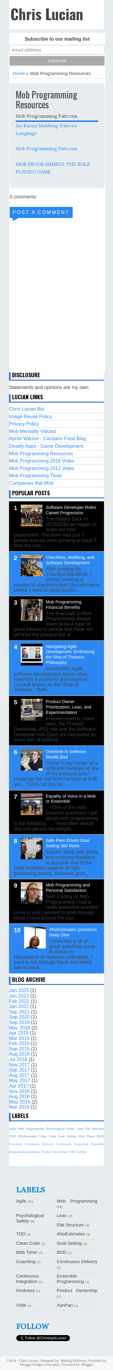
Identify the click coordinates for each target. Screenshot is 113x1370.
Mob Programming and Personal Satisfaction (68, 888)
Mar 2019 (19, 1038)
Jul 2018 (18, 1059)
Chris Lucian (47, 13)
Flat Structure (94, 1128)
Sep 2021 (19, 1011)
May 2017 (19, 1080)
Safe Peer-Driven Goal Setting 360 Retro (67, 843)
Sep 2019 (19, 1022)
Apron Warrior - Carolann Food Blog (47, 438)
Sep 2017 (19, 1070)
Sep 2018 (19, 1048)
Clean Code (47, 1136)
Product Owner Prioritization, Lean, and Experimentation (68, 707)
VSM (71, 1152)
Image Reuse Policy (30, 416)
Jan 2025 (19, 990)
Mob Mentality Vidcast (32, 431)
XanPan (81, 1152)
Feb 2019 (19, 1043)
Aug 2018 (19, 1054)
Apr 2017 (19, 1085)
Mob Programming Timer (35, 475)
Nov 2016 (19, 1091)
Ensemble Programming (70, 1278)
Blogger (87, 1364)
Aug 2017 (19, 1075)
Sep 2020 (19, 1017)
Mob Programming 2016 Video (41, 460)
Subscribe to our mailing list (57, 39)
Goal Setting (67, 1136)
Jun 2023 (19, 995)
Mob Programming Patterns (46, 148)
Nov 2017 (19, 1064)
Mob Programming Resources (41, 453)
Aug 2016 (19, 1096)
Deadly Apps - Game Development (46, 446)
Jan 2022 (19, 1006)
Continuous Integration (72, 1144)
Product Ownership (54, 1152)
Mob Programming (31, 1128)
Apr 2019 (19, 1032)
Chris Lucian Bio (26, 409)
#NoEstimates (27, 1136)
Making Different (73, 1361)
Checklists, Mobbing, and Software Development (70, 560)
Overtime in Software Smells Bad (66, 754)
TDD (12, 1136)
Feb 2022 (19, 1001)
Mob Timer (86, 1136)
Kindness (34, 1152)
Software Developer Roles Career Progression (71, 510)
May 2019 (19, 1027)
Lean (80, 1128)
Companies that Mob (31, 483)
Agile (12, 1128)
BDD (100, 1136)
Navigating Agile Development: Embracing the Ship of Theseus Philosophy (70, 654)
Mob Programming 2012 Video (41, 468)
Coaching (15, 1144)
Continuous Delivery (38, 1144)
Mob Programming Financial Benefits (63, 604)
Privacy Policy (24, 423)
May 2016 (19, 1101)
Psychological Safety (60, 1128)
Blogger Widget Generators (40, 1364)
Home (19, 73)
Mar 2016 (19, 1107)
